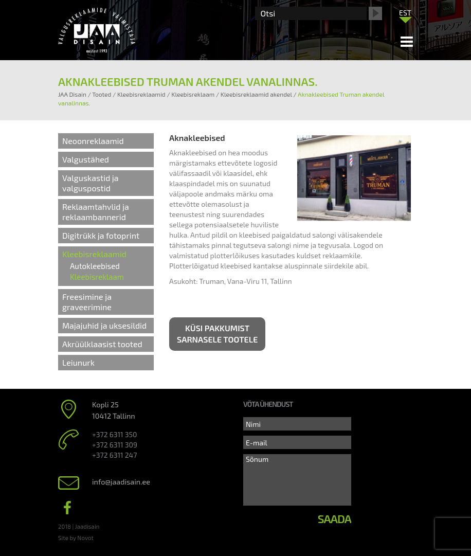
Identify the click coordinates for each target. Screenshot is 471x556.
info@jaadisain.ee (121, 481)
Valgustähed (85, 159)
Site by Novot (76, 537)
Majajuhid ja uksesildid (104, 325)
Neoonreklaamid (93, 141)
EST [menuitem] (405, 12)
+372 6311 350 (114, 434)
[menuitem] (405, 12)
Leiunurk (78, 362)
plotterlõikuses (235, 255)
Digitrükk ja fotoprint (100, 235)
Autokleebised (95, 266)
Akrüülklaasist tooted (102, 344)
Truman (211, 281)
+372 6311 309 (114, 444)
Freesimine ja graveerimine (87, 302)
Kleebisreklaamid (94, 254)
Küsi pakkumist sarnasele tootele (217, 334)
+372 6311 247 (114, 455)
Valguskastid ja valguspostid (90, 183)
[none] (405, 15)
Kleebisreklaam (97, 276)
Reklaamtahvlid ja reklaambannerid (95, 212)
